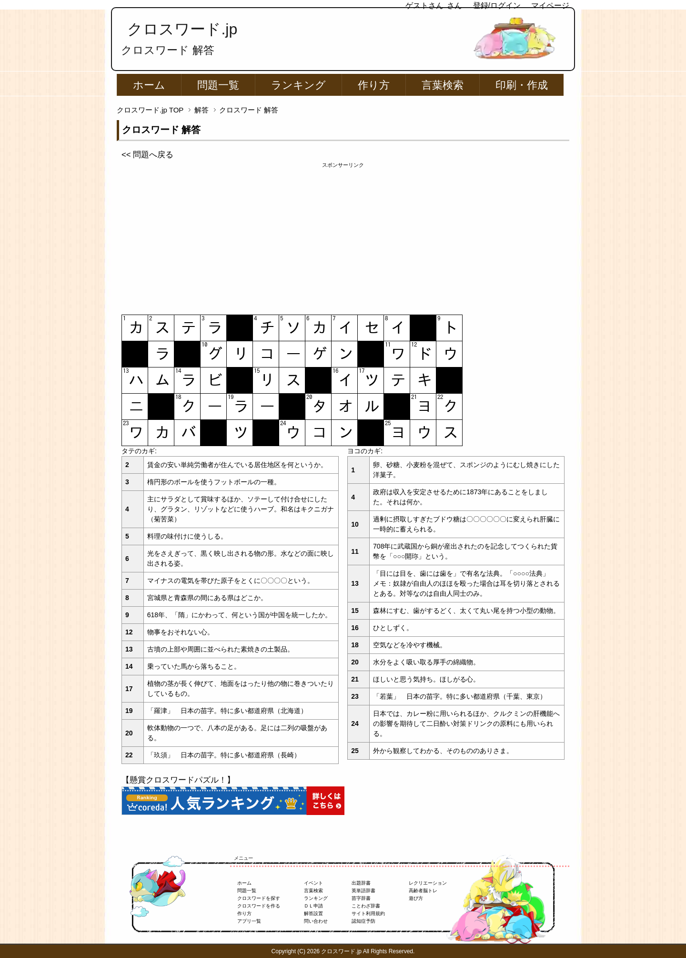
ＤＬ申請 (313, 905)
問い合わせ (316, 921)
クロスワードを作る (258, 905)
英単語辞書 (363, 890)
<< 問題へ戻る (147, 154)
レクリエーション (428, 883)
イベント (313, 883)
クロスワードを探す (258, 898)
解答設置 (313, 913)
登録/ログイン (497, 5)
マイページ (550, 5)
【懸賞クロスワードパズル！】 (178, 780)
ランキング (298, 85)
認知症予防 (363, 921)
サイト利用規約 (368, 913)
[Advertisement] (343, 236)
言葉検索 (443, 85)
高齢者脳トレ (423, 890)
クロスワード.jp (182, 29)
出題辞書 (361, 883)
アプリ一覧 (249, 921)
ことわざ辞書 (366, 905)
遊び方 (416, 898)
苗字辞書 (361, 898)
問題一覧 (218, 85)
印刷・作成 (521, 85)
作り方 (374, 85)
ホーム (149, 85)
